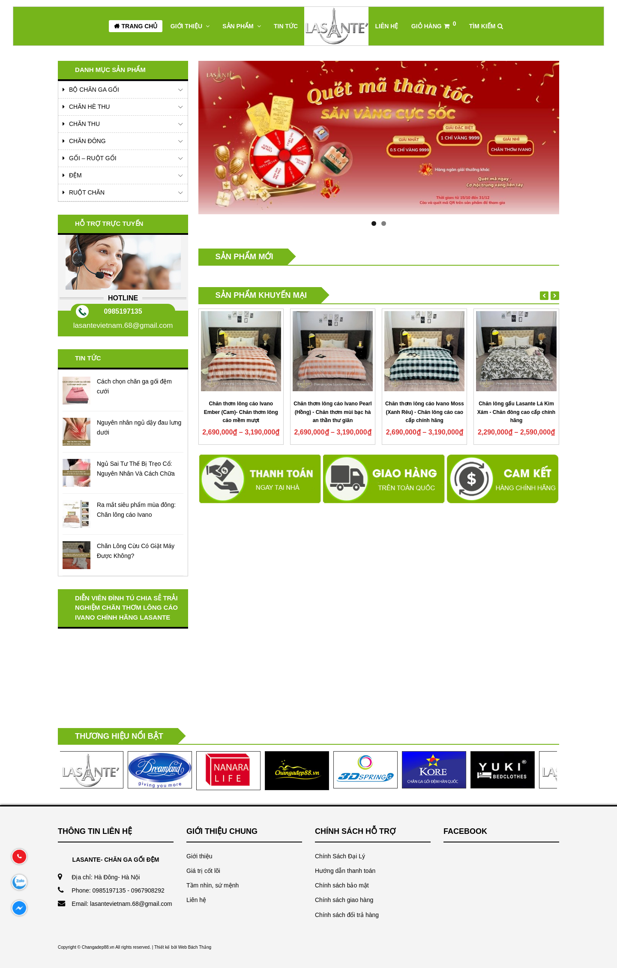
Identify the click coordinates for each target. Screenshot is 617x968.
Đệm (75, 175)
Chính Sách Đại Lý (340, 856)
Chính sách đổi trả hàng (347, 914)
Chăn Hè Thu (89, 106)
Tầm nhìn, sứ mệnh (212, 885)
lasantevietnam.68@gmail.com (123, 325)
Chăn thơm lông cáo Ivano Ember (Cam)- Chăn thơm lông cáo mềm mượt (241, 412)
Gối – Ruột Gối (93, 158)
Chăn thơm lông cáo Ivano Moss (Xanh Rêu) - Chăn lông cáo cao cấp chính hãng (424, 412)
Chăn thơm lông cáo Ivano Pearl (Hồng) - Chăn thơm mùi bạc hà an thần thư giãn (332, 412)
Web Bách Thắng (194, 947)
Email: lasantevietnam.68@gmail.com (122, 903)
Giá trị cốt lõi (203, 870)
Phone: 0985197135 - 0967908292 (118, 890)
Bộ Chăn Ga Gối (94, 89)
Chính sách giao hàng (344, 899)
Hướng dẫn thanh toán (345, 870)
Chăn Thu (84, 123)
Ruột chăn (87, 192)
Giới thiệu (199, 856)
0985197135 (123, 311)
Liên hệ (196, 899)
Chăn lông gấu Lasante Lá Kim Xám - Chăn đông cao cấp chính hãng (516, 412)
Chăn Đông (87, 141)
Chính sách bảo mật (342, 885)
